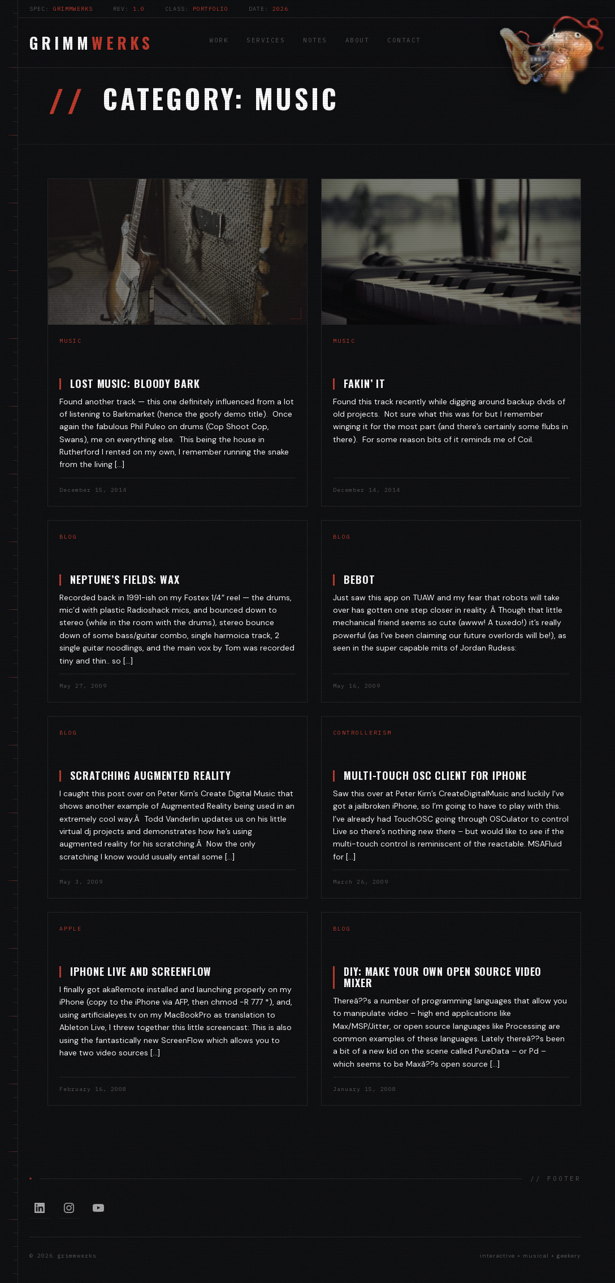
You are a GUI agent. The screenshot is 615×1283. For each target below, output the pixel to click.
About (357, 40)
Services (265, 40)
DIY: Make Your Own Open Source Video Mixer (440, 977)
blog (66, 536)
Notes (315, 40)
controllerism (360, 732)
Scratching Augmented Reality (148, 775)
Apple (68, 928)
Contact (404, 40)
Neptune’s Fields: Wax (122, 579)
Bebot (357, 579)
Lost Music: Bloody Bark (135, 383)
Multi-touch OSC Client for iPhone (433, 775)
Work (218, 40)
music (70, 340)
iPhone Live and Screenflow (138, 971)
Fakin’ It (365, 383)
